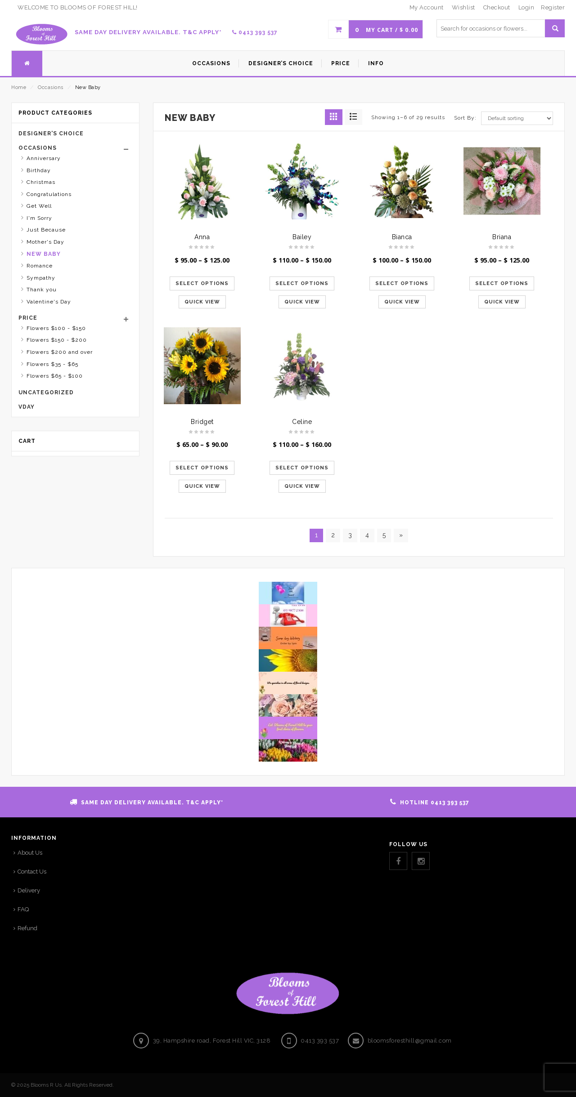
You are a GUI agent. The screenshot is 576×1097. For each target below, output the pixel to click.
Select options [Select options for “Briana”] (501, 283)
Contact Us (32, 871)
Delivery (29, 890)
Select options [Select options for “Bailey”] (301, 283)
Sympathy (41, 278)
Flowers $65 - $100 (55, 376)
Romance (40, 266)
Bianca (402, 237)
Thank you (42, 289)
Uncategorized (46, 392)
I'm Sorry (39, 218)
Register (553, 7)
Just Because (46, 230)
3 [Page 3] (350, 535)
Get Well (39, 206)
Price (27, 318)
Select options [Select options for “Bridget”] (202, 468)
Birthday (39, 170)
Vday (26, 407)
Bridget (202, 421)
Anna (202, 237)
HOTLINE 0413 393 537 (434, 802)
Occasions (50, 87)
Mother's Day (45, 242)
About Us (30, 852)
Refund (27, 928)
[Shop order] (517, 118)
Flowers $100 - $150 (56, 328)
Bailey (301, 237)
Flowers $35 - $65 (52, 364)
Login (526, 7)
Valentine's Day (49, 302)
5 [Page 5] (384, 535)
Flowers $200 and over (60, 352)
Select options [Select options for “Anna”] (202, 283)
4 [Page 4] (367, 535)
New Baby (44, 254)
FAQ (23, 909)
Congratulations (49, 194)
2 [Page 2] (333, 535)
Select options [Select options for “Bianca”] (401, 283)
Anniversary (44, 158)
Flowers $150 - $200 (57, 340)
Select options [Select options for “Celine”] (301, 468)
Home (18, 87)
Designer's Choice (51, 133)
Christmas (41, 182)
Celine (302, 421)
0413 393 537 (255, 32)
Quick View (202, 302)
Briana (501, 237)
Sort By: (465, 118)
